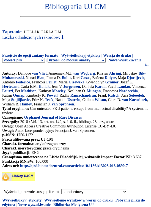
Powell (52, 95)
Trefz (49, 100)
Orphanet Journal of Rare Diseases (53, 117)
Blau (41, 78)
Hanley (26, 104)
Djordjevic (135, 78)
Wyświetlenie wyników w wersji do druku (78, 200)
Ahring (115, 73)
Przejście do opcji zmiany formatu (30, 55)
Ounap (18, 95)
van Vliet (39, 73)
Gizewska (76, 82)
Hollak (44, 87)
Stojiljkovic (20, 100)
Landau (123, 87)
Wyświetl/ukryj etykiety (80, 55)
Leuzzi (7, 91)
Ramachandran (83, 95)
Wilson (100, 100)
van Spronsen (63, 104)
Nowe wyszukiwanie (124, 60)
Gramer (112, 82)
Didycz (110, 78)
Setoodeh (136, 95)
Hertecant (10, 87)
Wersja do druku (117, 55)
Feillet (51, 82)
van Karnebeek (134, 100)
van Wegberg (84, 73)
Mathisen (29, 91)
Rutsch (113, 95)
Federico (23, 82)
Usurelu (73, 100)
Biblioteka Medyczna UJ (73, 205)
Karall (100, 87)
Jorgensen (71, 87)
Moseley (58, 91)
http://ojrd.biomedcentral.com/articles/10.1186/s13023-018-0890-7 (74, 166)
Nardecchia (128, 91)
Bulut (66, 78)
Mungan (94, 91)
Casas (85, 78)
